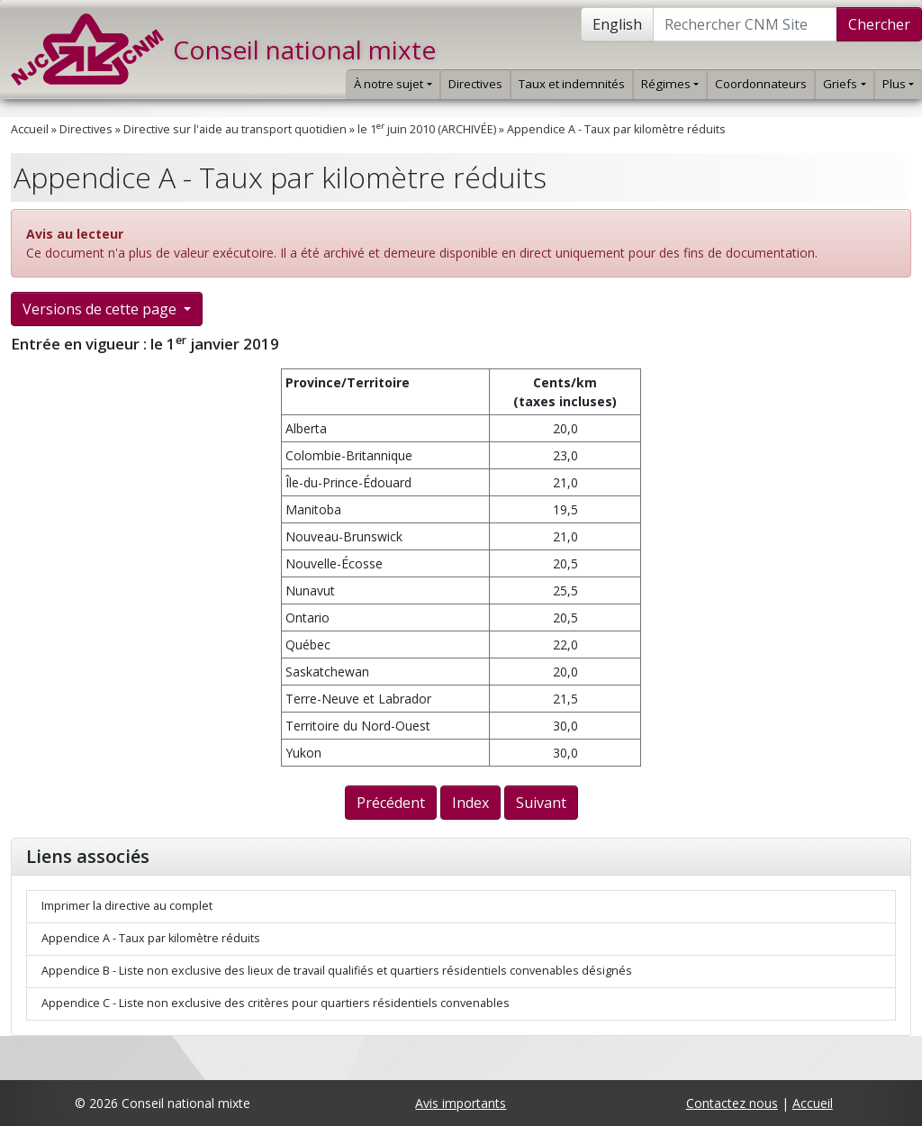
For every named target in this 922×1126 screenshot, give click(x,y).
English (617, 24)
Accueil (30, 129)
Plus (898, 84)
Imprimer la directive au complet (126, 905)
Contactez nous (732, 1103)
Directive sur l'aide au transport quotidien (235, 129)
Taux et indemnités (572, 84)
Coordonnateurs (761, 84)
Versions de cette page (101, 309)
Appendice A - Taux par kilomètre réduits (616, 129)
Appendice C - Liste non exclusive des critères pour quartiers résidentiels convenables (275, 1003)
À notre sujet (392, 84)
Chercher (879, 24)
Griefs (844, 84)
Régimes (670, 84)
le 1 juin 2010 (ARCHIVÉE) (426, 129)
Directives (475, 84)
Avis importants (460, 1103)
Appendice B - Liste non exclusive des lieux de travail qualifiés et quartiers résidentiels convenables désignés (336, 970)
